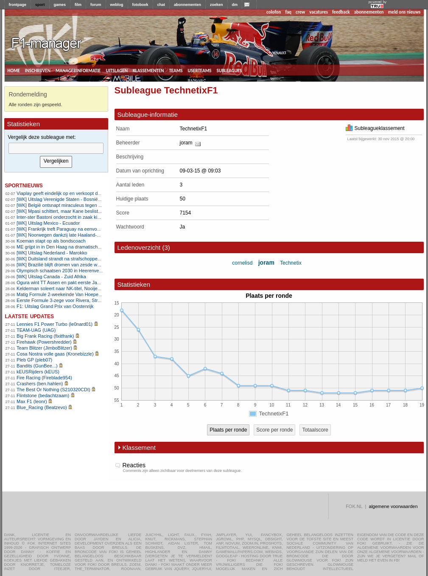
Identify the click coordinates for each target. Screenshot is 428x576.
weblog (116, 5)
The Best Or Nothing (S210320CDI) (53, 389)
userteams (200, 70)
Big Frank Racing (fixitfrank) (45, 336)
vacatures (318, 12)
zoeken (216, 5)
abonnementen (187, 5)
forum (95, 5)
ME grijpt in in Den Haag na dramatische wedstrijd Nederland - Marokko (91, 246)
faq (288, 12)
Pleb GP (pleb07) (34, 359)
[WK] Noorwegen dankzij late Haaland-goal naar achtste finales (82, 234)
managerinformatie (78, 70)
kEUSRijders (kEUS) (38, 371)
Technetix (291, 263)
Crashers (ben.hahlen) (40, 383)
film (78, 5)
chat (161, 5)
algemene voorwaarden (393, 506)
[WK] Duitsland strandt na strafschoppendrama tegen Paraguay (82, 258)
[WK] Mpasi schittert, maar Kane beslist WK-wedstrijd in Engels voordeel (91, 211)
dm (235, 5)
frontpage (18, 5)
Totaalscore (315, 430)
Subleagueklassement (375, 128)
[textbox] (56, 148)
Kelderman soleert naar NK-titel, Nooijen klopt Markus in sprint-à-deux (89, 288)
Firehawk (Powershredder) (44, 341)
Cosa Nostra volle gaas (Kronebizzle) (55, 353)
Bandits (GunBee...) (37, 365)
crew (300, 12)
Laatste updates (29, 316)
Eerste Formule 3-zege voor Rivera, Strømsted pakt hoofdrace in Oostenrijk (95, 300)
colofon (273, 12)
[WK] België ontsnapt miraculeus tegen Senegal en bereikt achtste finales (92, 205)
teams (175, 70)
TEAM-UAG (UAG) (36, 330)
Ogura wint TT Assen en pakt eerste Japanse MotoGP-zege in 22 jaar (88, 282)
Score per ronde (274, 430)
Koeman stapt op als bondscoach (51, 240)
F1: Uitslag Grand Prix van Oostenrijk (55, 306)
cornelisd (242, 263)
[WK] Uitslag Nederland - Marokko (52, 252)
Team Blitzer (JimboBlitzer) (44, 347)
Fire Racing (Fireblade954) (44, 377)
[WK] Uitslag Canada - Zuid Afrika (51, 276)
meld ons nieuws (404, 12)
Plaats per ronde (228, 430)
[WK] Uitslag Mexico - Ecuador (48, 223)
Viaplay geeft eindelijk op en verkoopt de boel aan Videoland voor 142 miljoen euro (102, 193)
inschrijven (37, 70)
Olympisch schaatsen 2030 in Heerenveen (60, 270)
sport (40, 5)
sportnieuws (24, 185)
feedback (341, 12)
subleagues (229, 70)
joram (186, 143)
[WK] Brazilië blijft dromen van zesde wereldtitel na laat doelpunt (83, 264)
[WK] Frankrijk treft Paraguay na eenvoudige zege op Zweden (80, 229)
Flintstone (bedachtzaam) (43, 395)
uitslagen (117, 70)
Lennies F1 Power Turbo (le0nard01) (54, 324)
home (14, 70)
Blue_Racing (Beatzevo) (42, 407)
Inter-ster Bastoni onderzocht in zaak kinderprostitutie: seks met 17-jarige (92, 217)
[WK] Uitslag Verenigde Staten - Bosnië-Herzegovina (71, 199)
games (60, 5)
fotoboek (140, 5)
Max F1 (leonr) (32, 401)
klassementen (148, 70)
